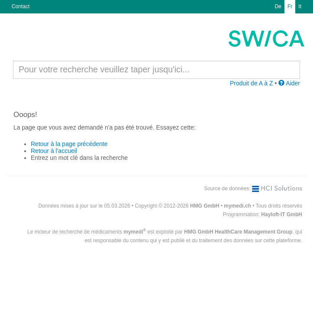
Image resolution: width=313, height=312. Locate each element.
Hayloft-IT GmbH (281, 214)
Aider (289, 83)
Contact (20, 6)
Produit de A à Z (251, 83)
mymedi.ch (237, 206)
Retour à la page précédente (69, 143)
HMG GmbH (204, 206)
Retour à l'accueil (54, 150)
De (278, 6)
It (299, 6)
